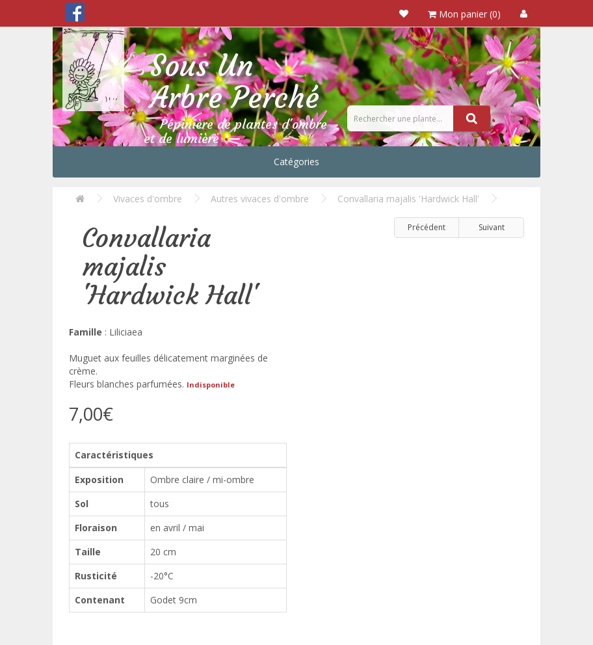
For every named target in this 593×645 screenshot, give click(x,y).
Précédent (426, 227)
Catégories (296, 161)
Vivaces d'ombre (147, 198)
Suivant (492, 227)
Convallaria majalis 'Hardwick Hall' (408, 198)
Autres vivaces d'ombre (260, 198)
